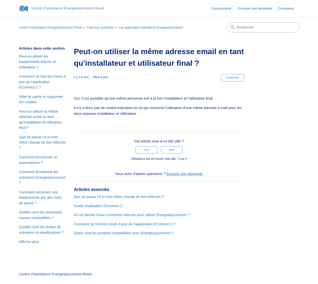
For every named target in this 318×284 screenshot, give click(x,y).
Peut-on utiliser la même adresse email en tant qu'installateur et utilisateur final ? (40, 119)
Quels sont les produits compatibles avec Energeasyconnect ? (124, 233)
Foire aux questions (100, 27)
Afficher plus (29, 242)
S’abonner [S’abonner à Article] (232, 77)
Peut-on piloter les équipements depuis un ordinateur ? (38, 61)
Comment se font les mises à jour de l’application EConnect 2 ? (42, 81)
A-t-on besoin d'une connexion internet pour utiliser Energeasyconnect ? (132, 215)
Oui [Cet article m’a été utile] (146, 150)
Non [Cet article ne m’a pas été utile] (171, 150)
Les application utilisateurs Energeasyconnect (151, 27)
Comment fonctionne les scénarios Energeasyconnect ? (42, 177)
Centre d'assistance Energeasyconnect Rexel (50, 27)
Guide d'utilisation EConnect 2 (98, 206)
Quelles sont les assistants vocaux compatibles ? (40, 215)
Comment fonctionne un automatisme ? (38, 160)
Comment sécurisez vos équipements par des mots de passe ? (40, 197)
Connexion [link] (286, 8)
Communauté (221, 8)
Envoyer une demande (255, 8)
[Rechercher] (263, 27)
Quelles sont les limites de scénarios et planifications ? (41, 229)
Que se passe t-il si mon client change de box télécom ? (42, 142)
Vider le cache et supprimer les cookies (41, 99)
